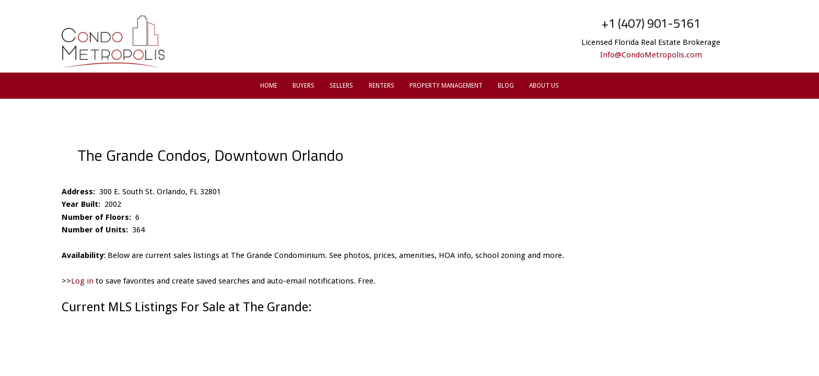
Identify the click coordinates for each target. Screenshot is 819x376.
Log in (82, 281)
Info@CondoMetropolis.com (651, 55)
